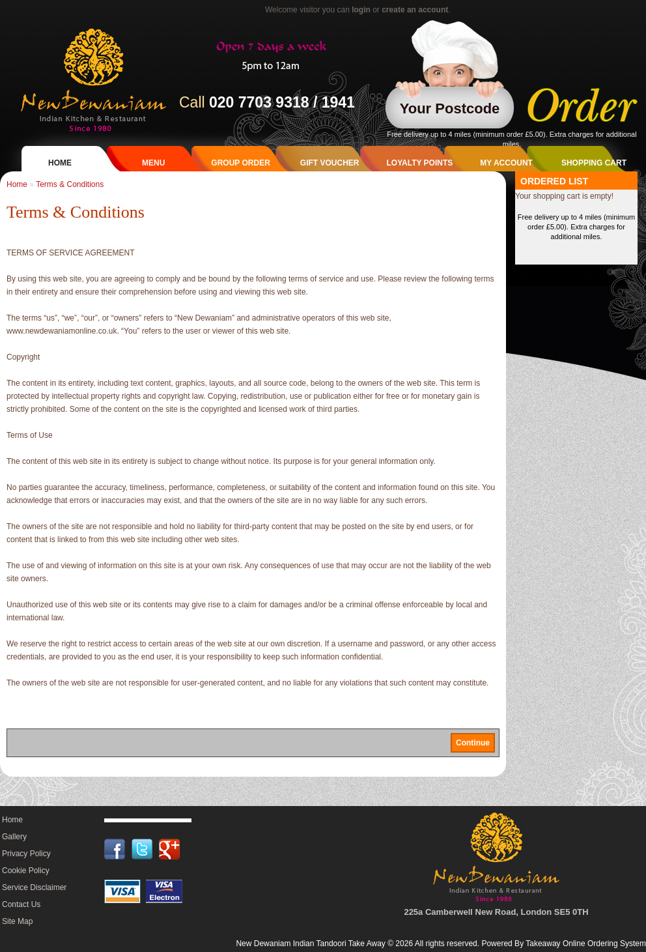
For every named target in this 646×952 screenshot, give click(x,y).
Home (60, 162)
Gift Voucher (329, 162)
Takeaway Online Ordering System (586, 943)
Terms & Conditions (70, 184)
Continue (473, 742)
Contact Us (21, 904)
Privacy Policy (26, 853)
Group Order (240, 162)
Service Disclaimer (34, 887)
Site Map (17, 921)
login (361, 9)
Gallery (14, 836)
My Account (506, 162)
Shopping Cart (593, 162)
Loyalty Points (419, 162)
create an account (415, 9)
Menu (153, 162)
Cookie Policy (25, 870)
